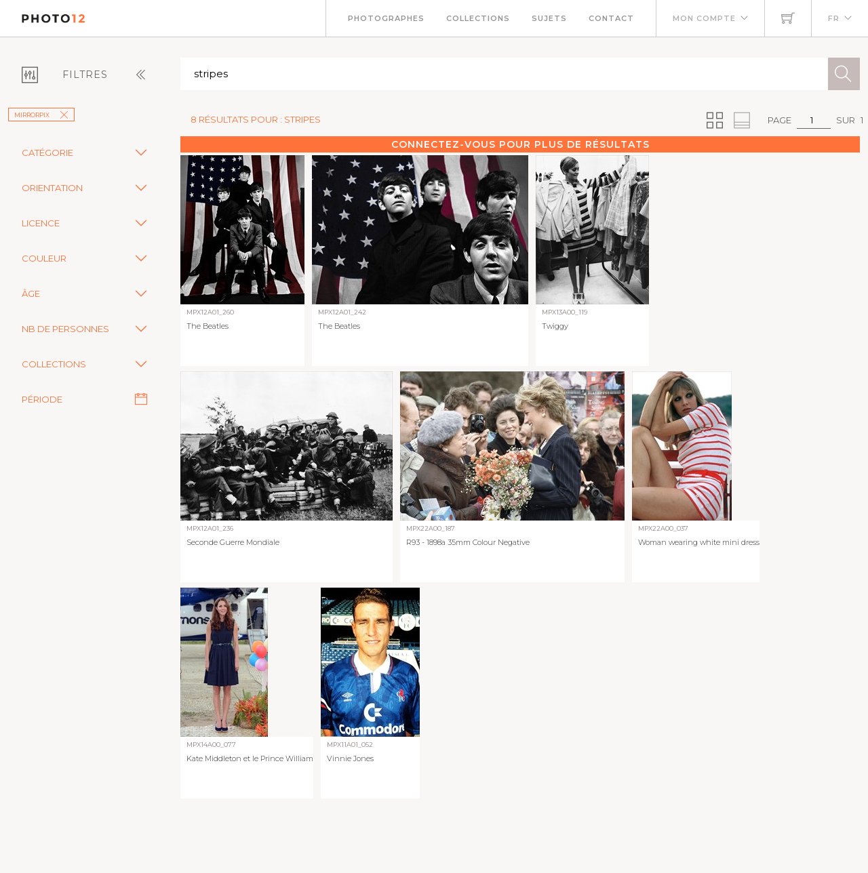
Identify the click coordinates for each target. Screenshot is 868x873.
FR (834, 18)
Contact (611, 18)
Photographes (386, 18)
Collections (478, 18)
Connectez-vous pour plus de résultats (520, 144)
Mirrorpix (41, 114)
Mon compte (704, 18)
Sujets (549, 18)
